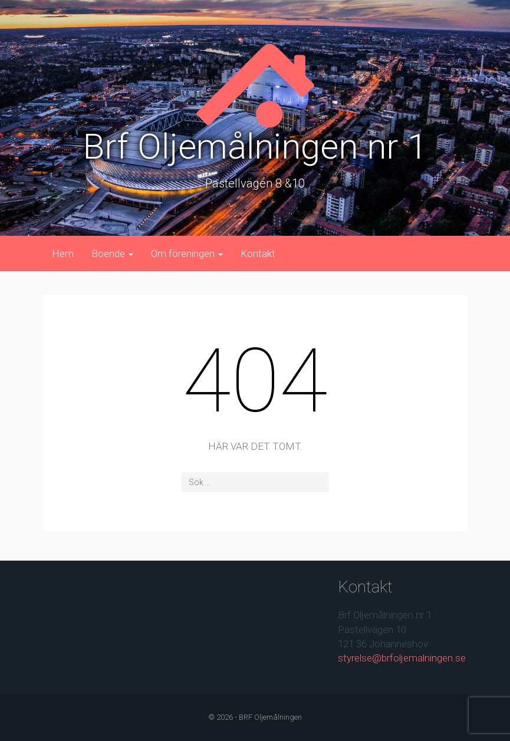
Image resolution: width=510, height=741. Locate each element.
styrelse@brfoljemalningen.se (402, 658)
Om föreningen (187, 253)
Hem (63, 253)
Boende (112, 253)
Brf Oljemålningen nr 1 (255, 146)
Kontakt (258, 253)
